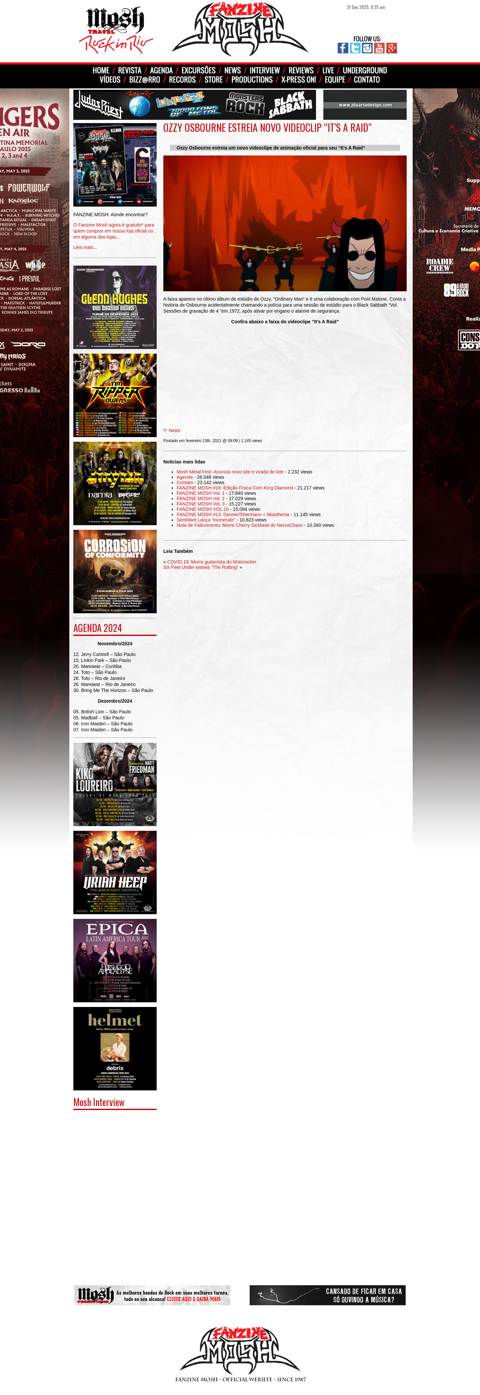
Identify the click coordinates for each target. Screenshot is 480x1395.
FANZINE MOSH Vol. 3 (201, 503)
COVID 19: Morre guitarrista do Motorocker (211, 562)
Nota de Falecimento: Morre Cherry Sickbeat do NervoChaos (240, 525)
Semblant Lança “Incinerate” (206, 519)
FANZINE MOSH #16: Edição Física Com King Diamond (235, 487)
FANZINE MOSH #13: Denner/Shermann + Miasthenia (233, 514)
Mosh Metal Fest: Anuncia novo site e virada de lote (230, 471)
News (174, 430)
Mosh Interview (98, 1102)
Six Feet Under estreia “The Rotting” (200, 567)
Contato (185, 482)
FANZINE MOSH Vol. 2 (201, 498)
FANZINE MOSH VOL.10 (203, 509)
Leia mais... (115, 226)
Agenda (185, 477)
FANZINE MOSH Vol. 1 (201, 493)
